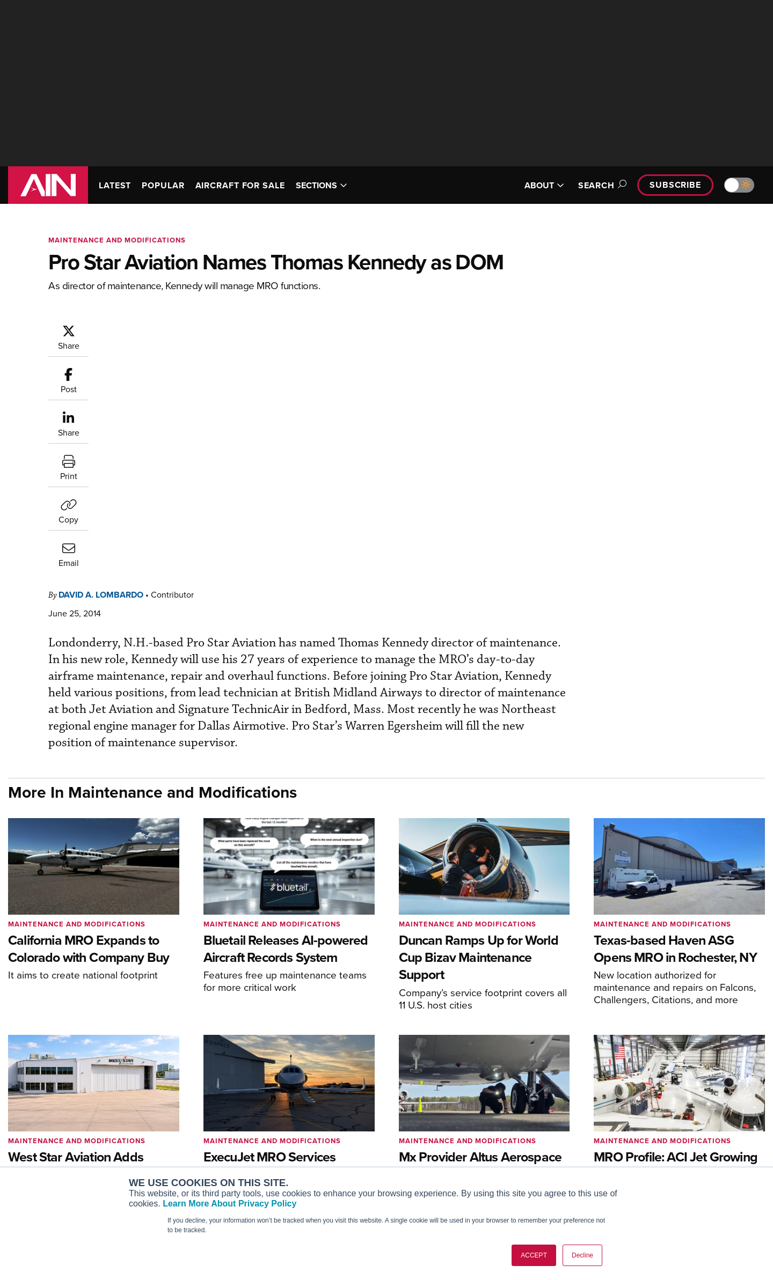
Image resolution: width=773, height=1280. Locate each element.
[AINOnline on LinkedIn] (74, 1131)
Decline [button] (582, 1255)
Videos (482, 1153)
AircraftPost (178, 1139)
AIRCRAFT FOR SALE (240, 185)
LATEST (115, 185)
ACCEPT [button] (534, 1255)
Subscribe (675, 185)
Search (600, 185)
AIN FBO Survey (185, 1110)
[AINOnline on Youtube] (32, 1131)
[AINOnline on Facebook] (11, 1131)
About (640, 1110)
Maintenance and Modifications (117, 240)
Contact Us (649, 1153)
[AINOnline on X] (53, 1131)
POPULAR (163, 185)
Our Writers (650, 1124)
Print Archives (494, 1110)
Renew (322, 1139)
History (642, 1139)
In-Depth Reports (499, 1139)
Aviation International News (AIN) (215, 1124)
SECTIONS (321, 185)
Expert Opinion (496, 1124)
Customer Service (341, 1124)
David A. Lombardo (165, 329)
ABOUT (544, 185)
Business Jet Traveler (194, 1153)
